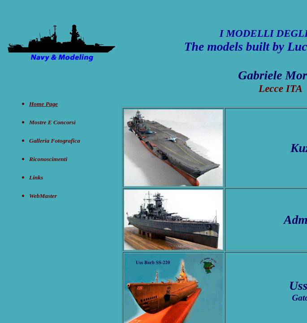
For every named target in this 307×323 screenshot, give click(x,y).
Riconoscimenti (48, 159)
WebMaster (43, 195)
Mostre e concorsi (52, 122)
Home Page (43, 103)
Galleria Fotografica (54, 140)
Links (36, 177)
